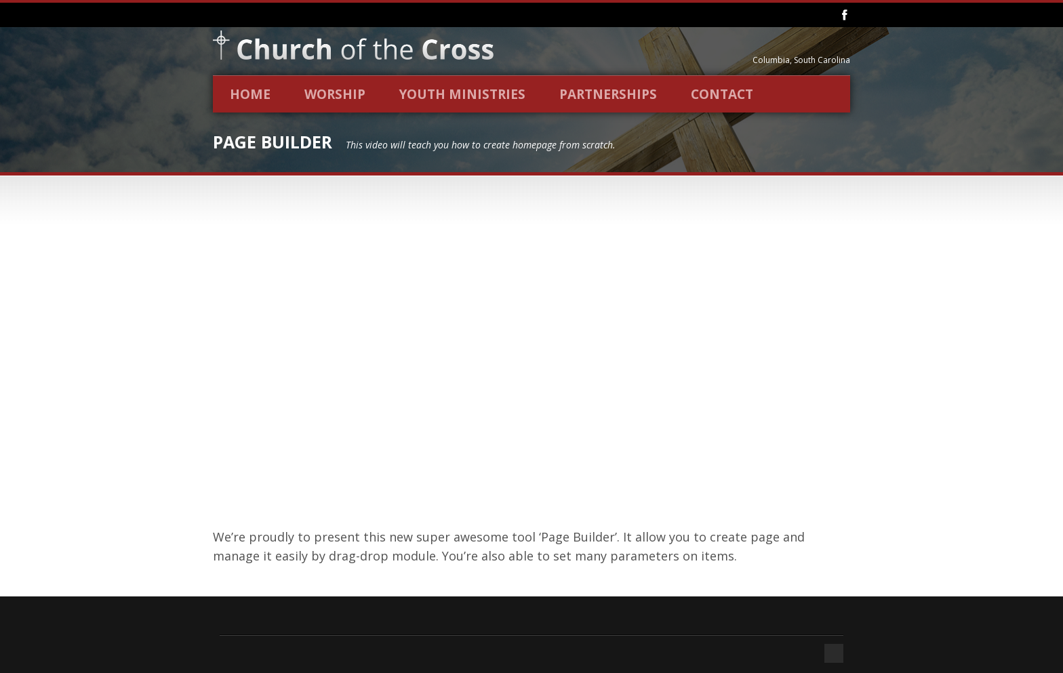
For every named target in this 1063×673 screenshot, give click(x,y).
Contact (722, 94)
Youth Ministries (462, 94)
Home (250, 94)
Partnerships (608, 94)
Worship (334, 94)
